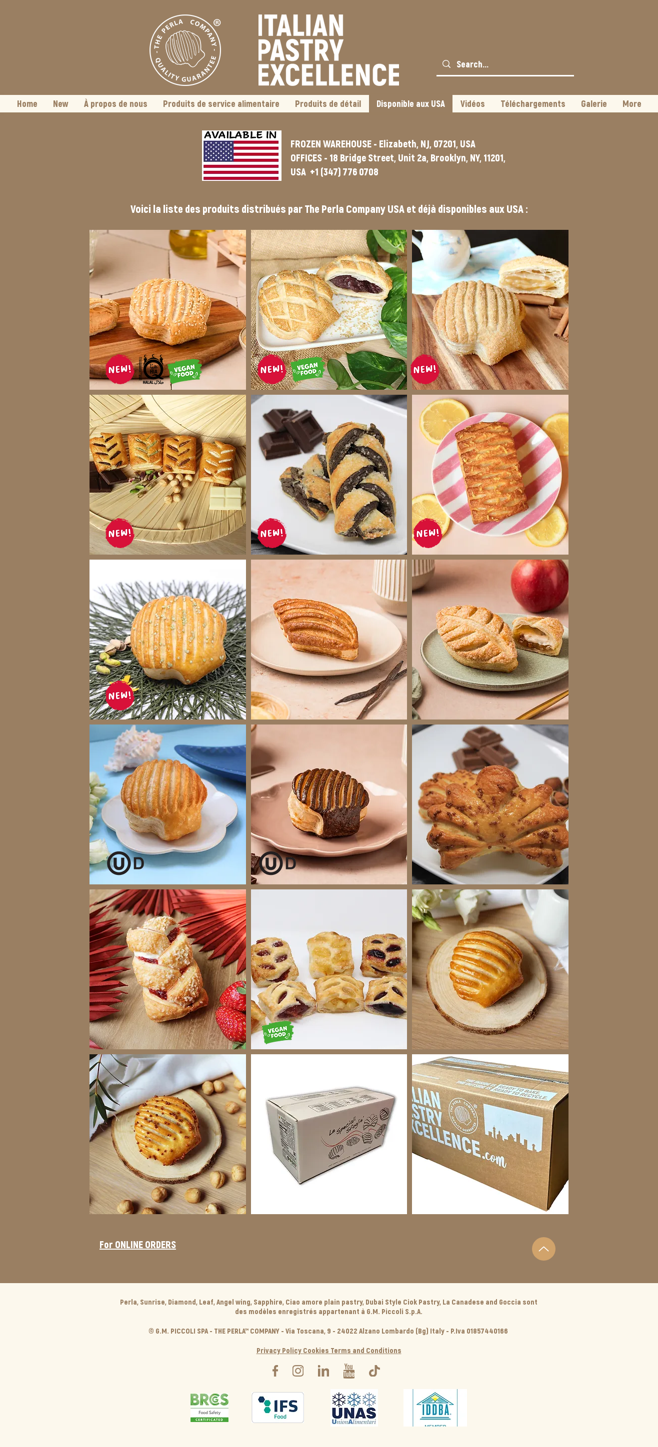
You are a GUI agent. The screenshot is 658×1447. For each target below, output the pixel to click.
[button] (168, 310)
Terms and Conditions (366, 1350)
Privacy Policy (279, 1350)
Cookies (316, 1350)
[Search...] (504, 64)
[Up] (544, 1249)
